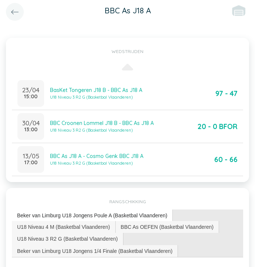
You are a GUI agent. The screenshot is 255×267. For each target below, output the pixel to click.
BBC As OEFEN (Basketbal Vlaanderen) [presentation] (167, 227)
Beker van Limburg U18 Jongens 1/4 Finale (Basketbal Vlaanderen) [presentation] (94, 251)
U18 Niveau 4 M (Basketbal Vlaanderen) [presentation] (63, 227)
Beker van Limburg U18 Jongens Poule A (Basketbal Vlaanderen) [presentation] (92, 215)
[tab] (92, 216)
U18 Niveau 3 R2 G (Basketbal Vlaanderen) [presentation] (67, 239)
